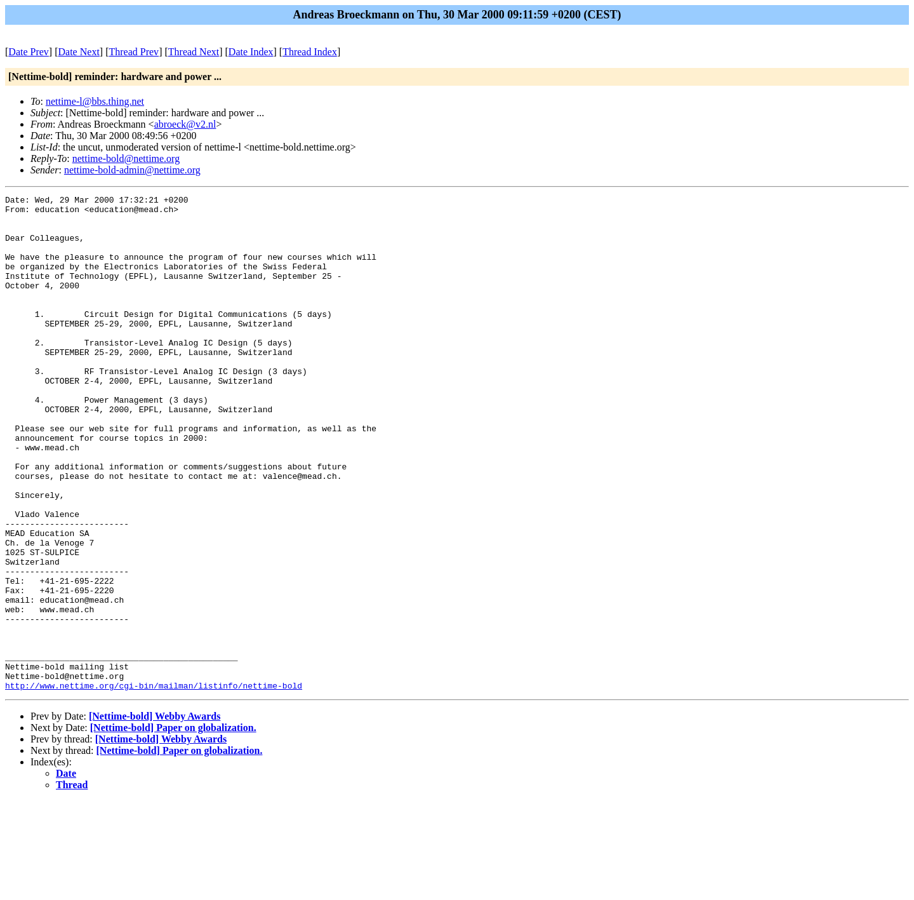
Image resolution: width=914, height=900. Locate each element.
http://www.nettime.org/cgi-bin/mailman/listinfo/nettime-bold (153, 784)
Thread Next (193, 51)
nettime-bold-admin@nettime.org (132, 170)
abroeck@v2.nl (185, 124)
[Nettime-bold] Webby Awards (154, 815)
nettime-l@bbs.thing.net (95, 101)
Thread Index (309, 51)
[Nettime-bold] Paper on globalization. (173, 826)
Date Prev (28, 51)
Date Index (251, 51)
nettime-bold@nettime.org (126, 158)
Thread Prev (134, 51)
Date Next (79, 51)
